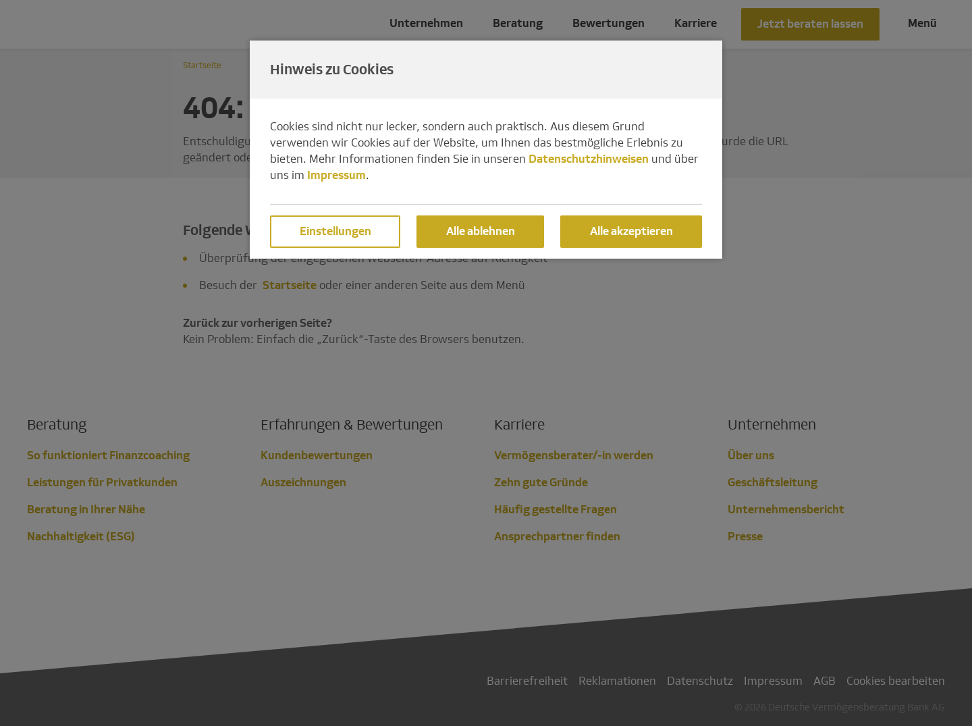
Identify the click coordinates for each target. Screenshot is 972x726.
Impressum (336, 175)
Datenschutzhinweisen (589, 159)
